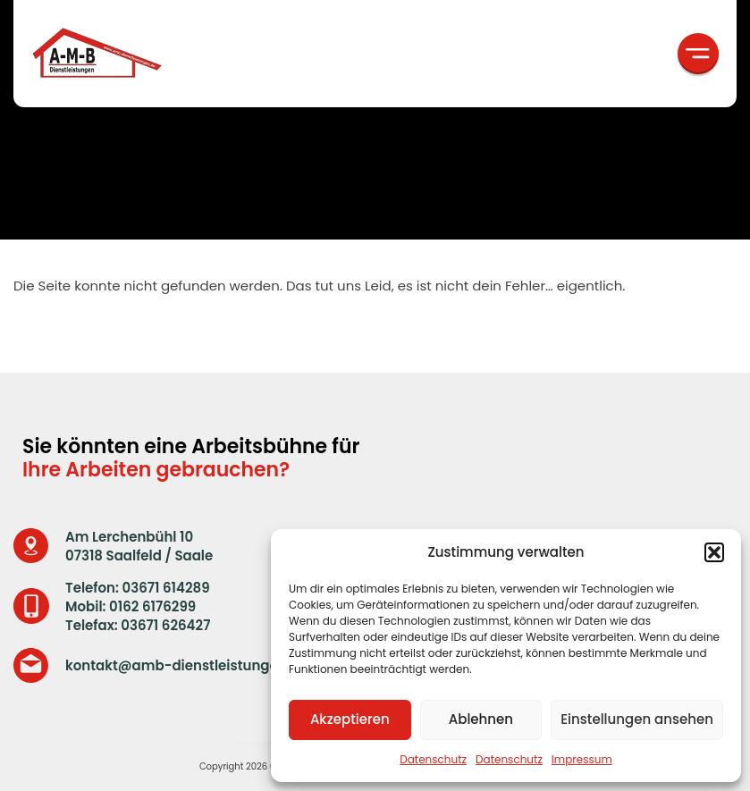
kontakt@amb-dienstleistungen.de (186, 665)
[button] (714, 552)
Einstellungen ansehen (636, 719)
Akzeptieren (350, 719)
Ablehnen (481, 719)
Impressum (582, 759)
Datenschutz (433, 759)
